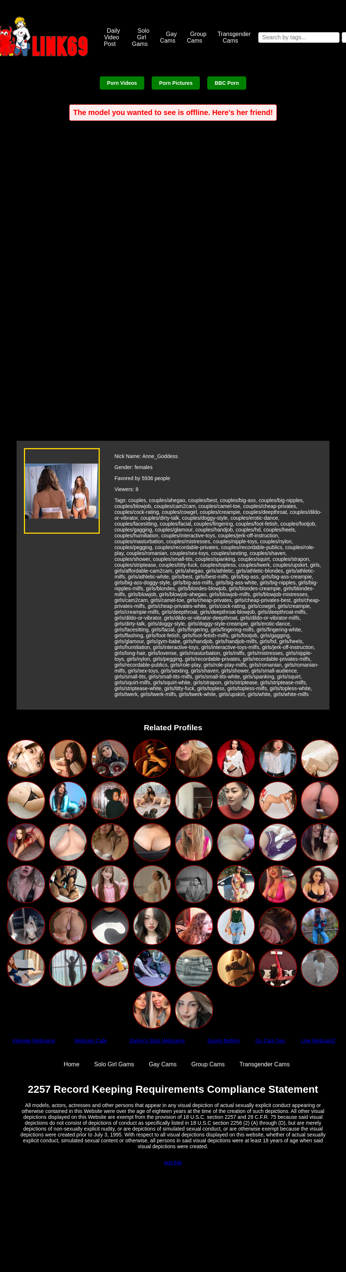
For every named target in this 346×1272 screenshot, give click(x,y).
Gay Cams (168, 37)
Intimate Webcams (34, 1041)
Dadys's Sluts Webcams (157, 1041)
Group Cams (196, 37)
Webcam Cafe (90, 1041)
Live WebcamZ (318, 1041)
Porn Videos (122, 83)
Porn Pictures (176, 83)
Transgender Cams (234, 37)
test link (172, 1162)
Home (72, 1064)
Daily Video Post (112, 37)
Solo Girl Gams (140, 37)
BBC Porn (227, 83)
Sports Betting (223, 1041)
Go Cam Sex (270, 1041)
